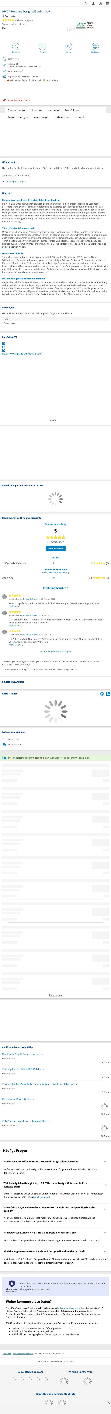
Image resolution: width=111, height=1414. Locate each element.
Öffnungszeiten (16, 110)
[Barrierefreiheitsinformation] (100, 3)
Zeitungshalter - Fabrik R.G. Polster (21, 1069)
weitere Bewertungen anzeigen (55, 651)
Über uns (36, 110)
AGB (66, 1361)
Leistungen (53, 110)
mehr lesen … (16, 606)
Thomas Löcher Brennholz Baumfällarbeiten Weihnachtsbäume (38, 1084)
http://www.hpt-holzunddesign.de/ (22, 353)
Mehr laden (55, 995)
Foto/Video (72, 110)
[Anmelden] (93, 3)
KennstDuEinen (30, 599)
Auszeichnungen (17, 117)
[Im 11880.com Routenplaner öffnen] (102, 693)
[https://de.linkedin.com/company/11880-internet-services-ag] (46, 1379)
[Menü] (107, 3)
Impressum (43, 1361)
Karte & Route (62, 117)
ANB (72, 1361)
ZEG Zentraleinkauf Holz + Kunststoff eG (24, 1121)
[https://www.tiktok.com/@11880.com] (22, 1379)
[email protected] (42, 1197)
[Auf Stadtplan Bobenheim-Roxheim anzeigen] (108, 693)
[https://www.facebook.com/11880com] (14, 1379)
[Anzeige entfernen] (109, 1403)
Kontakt (81, 117)
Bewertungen (40, 117)
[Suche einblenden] (86, 3)
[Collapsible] (105, 1161)
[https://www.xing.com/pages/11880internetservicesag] (38, 1379)
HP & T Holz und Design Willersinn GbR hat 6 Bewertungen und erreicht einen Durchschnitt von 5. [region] (51, 1240)
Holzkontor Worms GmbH (16, 1099)
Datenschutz (56, 1361)
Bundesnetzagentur (70, 1308)
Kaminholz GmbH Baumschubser (21, 1054)
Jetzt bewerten (55, 548)
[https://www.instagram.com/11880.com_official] (30, 1379)
